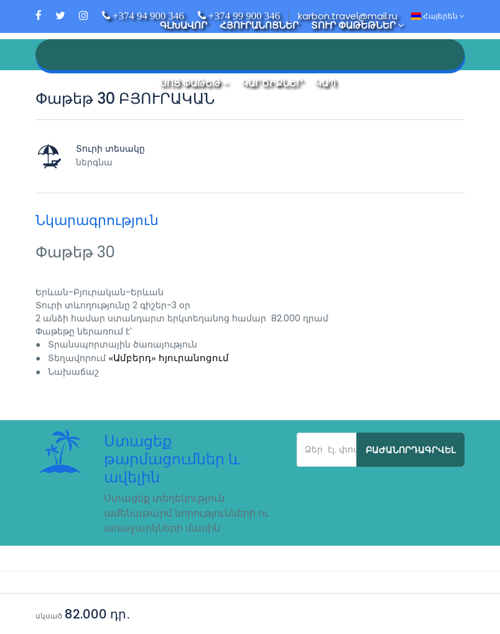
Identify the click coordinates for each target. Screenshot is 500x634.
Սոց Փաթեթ (194, 83)
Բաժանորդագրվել (410, 450)
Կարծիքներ (271, 83)
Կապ (325, 83)
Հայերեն (438, 16)
